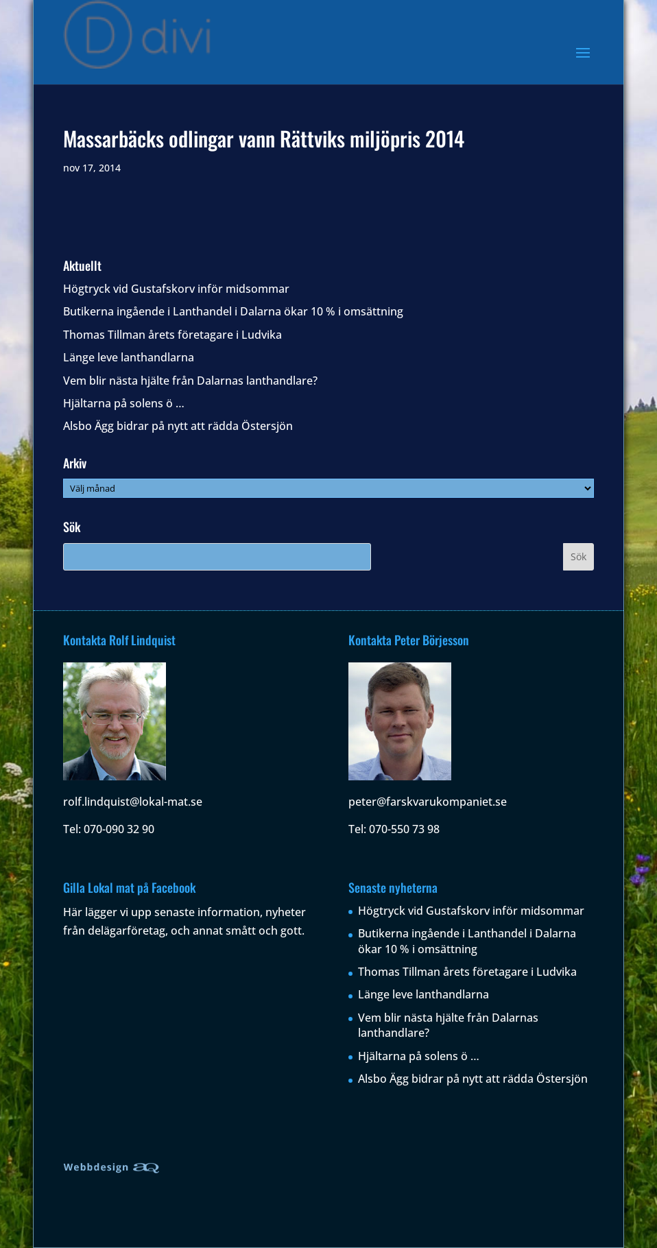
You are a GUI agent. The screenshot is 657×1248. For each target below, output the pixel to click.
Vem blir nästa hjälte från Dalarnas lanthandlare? (190, 380)
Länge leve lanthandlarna (128, 357)
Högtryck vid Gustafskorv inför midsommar (176, 288)
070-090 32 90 (119, 829)
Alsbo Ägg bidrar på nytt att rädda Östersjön (178, 425)
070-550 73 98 (404, 829)
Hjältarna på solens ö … (123, 403)
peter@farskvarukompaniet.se (427, 801)
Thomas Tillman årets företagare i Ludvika (172, 334)
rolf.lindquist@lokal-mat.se (132, 801)
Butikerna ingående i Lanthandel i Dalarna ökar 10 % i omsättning (233, 311)
